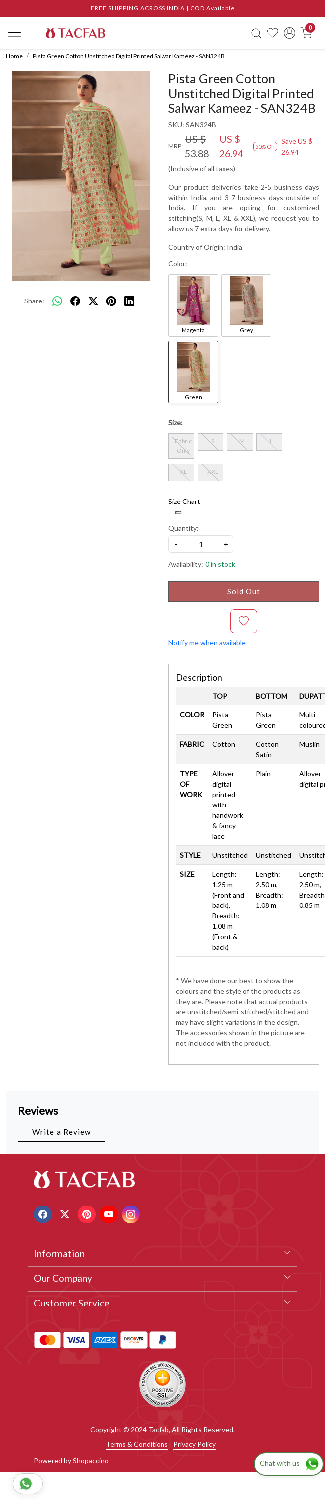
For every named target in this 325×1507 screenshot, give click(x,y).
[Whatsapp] (57, 300)
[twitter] (93, 300)
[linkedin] (129, 300)
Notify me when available (207, 642)
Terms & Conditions (137, 1444)
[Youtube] (110, 1213)
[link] (256, 33)
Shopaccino (91, 1460)
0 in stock (220, 564)
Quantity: (183, 528)
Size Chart (184, 506)
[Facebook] (44, 1213)
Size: (175, 422)
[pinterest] (111, 300)
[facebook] (75, 300)
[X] (66, 1213)
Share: (34, 301)
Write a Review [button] (61, 1131)
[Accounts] (289, 33)
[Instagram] (132, 1213)
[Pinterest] (88, 1213)
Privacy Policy (194, 1444)
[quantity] (200, 544)
